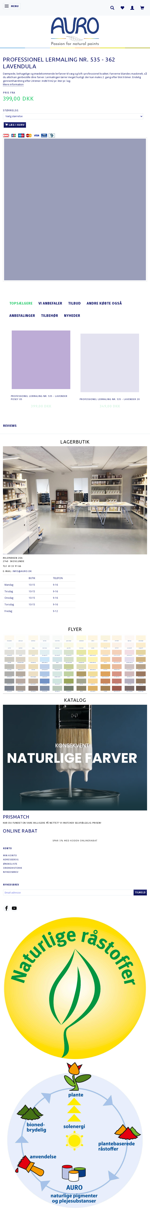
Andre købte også (104, 303)
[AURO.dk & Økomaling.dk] (75, 30)
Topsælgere (21, 303)
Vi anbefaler (50, 303)
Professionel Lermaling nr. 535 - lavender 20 (110, 399)
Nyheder (72, 316)
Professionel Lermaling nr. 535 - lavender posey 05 (39, 398)
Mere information (13, 84)
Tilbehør (49, 316)
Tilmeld (140, 892)
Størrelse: (11, 110)
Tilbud (74, 303)
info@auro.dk (22, 571)
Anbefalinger (22, 316)
